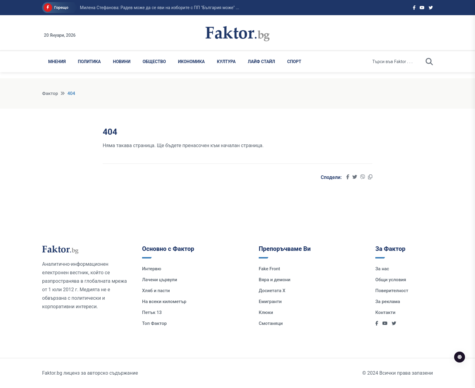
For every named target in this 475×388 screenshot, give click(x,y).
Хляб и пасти (156, 290)
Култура (226, 61)
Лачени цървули (159, 279)
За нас (382, 269)
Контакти (385, 312)
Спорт (294, 61)
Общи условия (390, 279)
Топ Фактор (154, 323)
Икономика (191, 61)
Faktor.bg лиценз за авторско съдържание (90, 373)
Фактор (50, 93)
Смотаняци (271, 323)
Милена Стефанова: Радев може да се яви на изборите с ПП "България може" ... (159, 7)
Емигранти (270, 301)
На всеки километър (164, 301)
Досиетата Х (272, 290)
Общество (154, 61)
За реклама (387, 301)
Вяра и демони (275, 279)
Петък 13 (152, 312)
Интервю (151, 269)
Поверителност (391, 290)
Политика (89, 61)
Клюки (266, 312)
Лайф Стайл (261, 61)
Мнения (57, 61)
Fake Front (269, 269)
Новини (122, 61)
